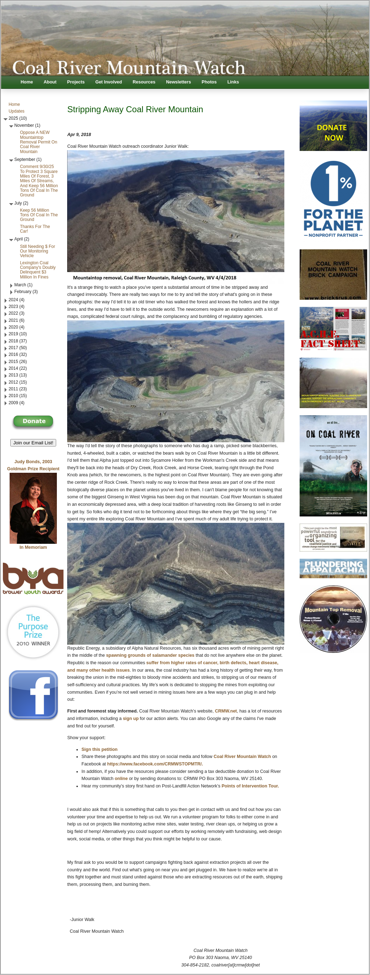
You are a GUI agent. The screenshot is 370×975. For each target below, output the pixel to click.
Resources (144, 82)
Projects (76, 82)
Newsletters (178, 82)
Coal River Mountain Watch (242, 756)
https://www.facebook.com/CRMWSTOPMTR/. (155, 764)
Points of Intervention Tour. (250, 786)
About (50, 82)
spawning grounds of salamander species (150, 655)
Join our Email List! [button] (33, 442)
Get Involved (108, 82)
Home (27, 82)
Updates (17, 111)
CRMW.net (226, 711)
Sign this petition (99, 749)
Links (233, 82)
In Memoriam (33, 547)
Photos (209, 82)
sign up (131, 718)
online (121, 778)
